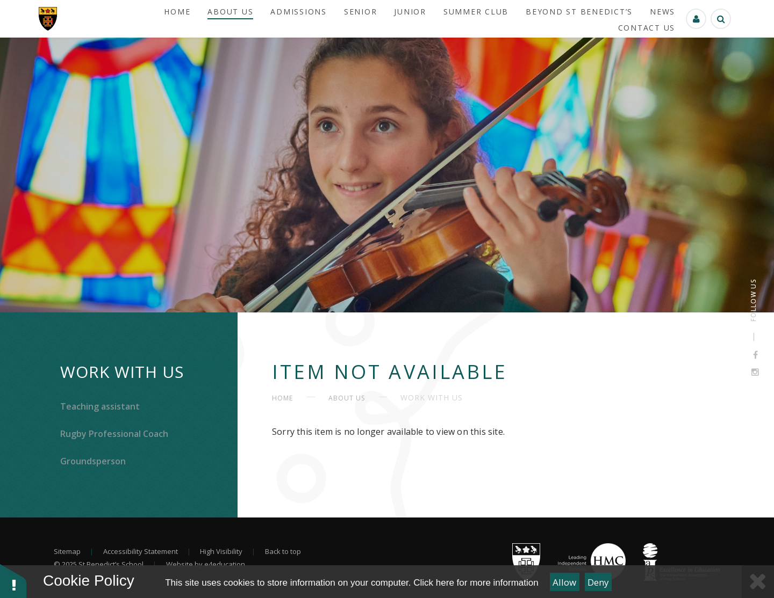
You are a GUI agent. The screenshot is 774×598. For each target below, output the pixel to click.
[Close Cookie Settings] (758, 581)
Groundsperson (93, 461)
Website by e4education (205, 564)
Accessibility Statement (140, 551)
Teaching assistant (100, 406)
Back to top (283, 551)
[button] (13, 580)
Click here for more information (475, 583)
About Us (346, 398)
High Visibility (221, 551)
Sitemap (67, 551)
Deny (598, 582)
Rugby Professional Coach (114, 434)
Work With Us (122, 372)
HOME (282, 398)
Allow (564, 582)
